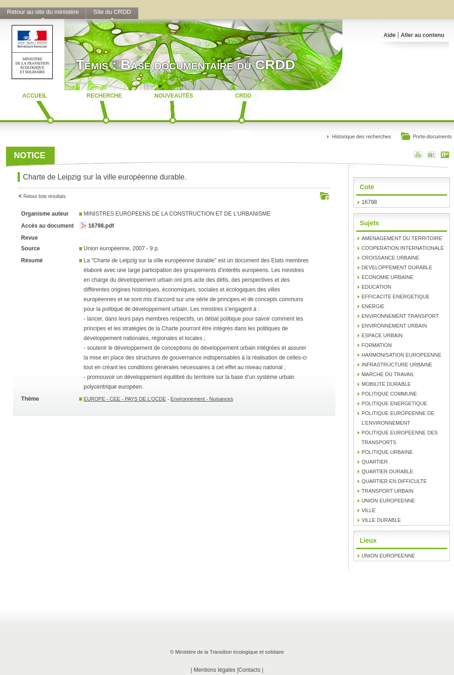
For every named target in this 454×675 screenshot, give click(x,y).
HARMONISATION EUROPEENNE (401, 355)
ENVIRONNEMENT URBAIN (394, 325)
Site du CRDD (112, 11)
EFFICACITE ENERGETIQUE (395, 296)
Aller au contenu (422, 35)
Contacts (249, 670)
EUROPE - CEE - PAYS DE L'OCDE (125, 399)
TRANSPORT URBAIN (387, 491)
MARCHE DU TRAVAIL (387, 374)
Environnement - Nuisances (201, 399)
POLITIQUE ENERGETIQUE (394, 403)
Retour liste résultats (44, 196)
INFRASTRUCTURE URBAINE (396, 364)
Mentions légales (214, 670)
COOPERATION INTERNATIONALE (402, 248)
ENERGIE (373, 306)
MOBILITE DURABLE (385, 384)
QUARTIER (374, 461)
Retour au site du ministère (43, 11)
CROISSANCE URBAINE (390, 257)
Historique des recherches (361, 136)
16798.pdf (101, 226)
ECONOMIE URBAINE (387, 277)
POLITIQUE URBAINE (387, 452)
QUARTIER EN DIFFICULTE (394, 481)
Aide (390, 35)
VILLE (368, 510)
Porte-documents (426, 137)
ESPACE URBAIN (381, 335)
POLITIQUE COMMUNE (389, 393)
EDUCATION (376, 287)
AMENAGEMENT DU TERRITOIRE (401, 238)
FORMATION (376, 345)
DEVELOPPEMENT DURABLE (396, 267)
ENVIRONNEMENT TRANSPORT (400, 316)
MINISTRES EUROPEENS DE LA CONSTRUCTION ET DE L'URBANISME (177, 214)
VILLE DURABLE (381, 520)
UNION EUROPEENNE (388, 500)
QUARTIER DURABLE (387, 471)
